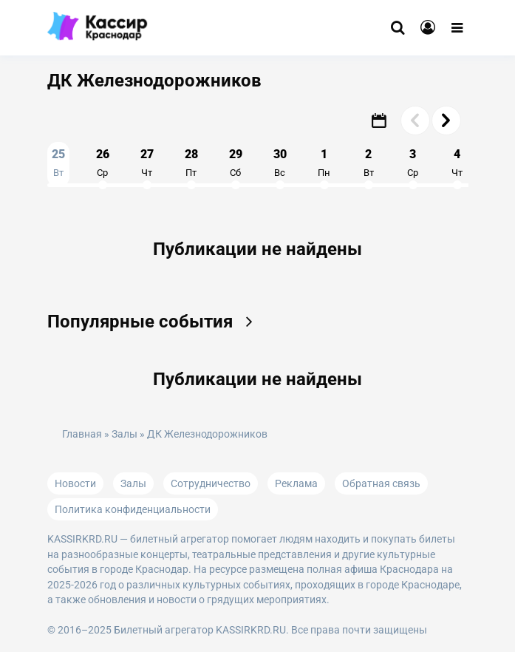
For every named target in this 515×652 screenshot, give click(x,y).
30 (280, 162)
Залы (124, 434)
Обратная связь (381, 483)
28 (191, 162)
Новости (75, 483)
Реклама (296, 483)
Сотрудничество (210, 483)
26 (102, 162)
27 (147, 162)
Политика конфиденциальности (133, 509)
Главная (82, 434)
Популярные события (154, 321)
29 (235, 162)
